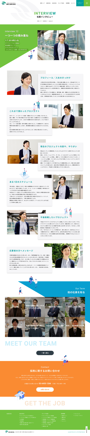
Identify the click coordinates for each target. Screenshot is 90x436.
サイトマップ (77, 416)
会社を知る (54, 3)
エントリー (73, 3)
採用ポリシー (64, 418)
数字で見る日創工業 (24, 427)
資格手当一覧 (45, 429)
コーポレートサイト (79, 418)
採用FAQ (63, 422)
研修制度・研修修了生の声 (48, 425)
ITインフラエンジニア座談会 (48, 418)
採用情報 (67, 3)
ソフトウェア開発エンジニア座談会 (50, 420)
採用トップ (42, 3)
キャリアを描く (61, 3)
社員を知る (48, 3)
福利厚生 (22, 423)
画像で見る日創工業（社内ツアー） (27, 425)
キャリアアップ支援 (47, 427)
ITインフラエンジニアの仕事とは (26, 418)
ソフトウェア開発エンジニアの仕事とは (28, 420)
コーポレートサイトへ (80, 3)
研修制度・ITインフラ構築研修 (49, 422)
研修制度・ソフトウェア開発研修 (49, 423)
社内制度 (22, 422)
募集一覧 (63, 420)
